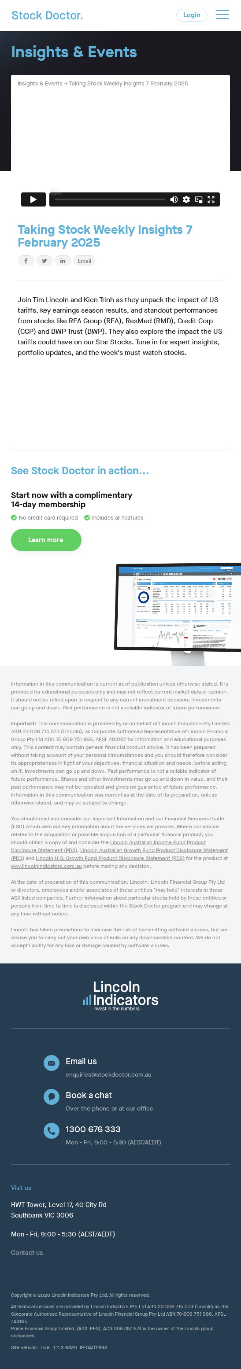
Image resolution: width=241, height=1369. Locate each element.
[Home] (47, 17)
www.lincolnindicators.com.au (46, 866)
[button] (222, 16)
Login (191, 15)
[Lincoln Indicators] (120, 996)
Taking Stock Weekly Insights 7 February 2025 (128, 83)
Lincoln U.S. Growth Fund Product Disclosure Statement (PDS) (110, 858)
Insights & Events (40, 83)
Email (84, 261)
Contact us (27, 1252)
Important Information (118, 818)
